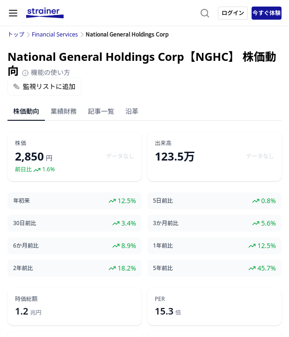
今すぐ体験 (267, 13)
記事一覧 (101, 111)
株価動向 (26, 111)
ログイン (233, 13)
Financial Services (55, 34)
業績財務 (64, 111)
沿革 (131, 111)
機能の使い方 (46, 72)
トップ (15, 34)
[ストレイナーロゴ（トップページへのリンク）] (45, 13)
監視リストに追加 (44, 86)
